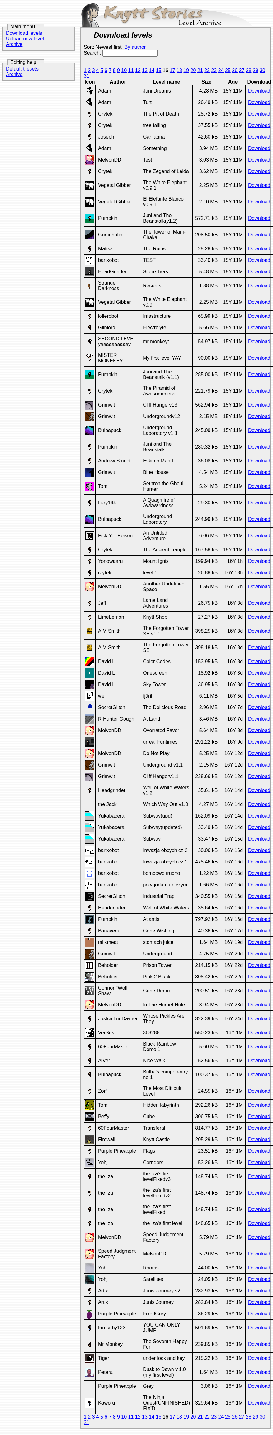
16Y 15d (233, 838)
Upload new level (25, 38)
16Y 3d (235, 603)
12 (138, 70)
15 (158, 70)
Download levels (24, 33)
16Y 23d (233, 990)
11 (131, 70)
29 (255, 70)
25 (228, 70)
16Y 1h (235, 561)
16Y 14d (233, 790)
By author (135, 47)
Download (259, 90)
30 (262, 70)
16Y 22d (233, 965)
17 (172, 70)
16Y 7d (235, 707)
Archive (14, 44)
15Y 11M (233, 90)
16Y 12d (233, 753)
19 (186, 70)
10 (124, 70)
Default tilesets (22, 68)
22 (207, 70)
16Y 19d (233, 942)
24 (221, 70)
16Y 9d (235, 742)
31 (86, 76)
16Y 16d (233, 850)
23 (214, 70)
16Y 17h (233, 586)
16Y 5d (235, 696)
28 (249, 70)
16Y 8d (235, 730)
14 (151, 70)
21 (200, 70)
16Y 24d (233, 1018)
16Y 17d (233, 930)
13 (145, 70)
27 (241, 70)
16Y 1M (234, 1032)
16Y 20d (233, 953)
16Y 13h (233, 572)
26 (235, 70)
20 (193, 70)
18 (179, 70)
